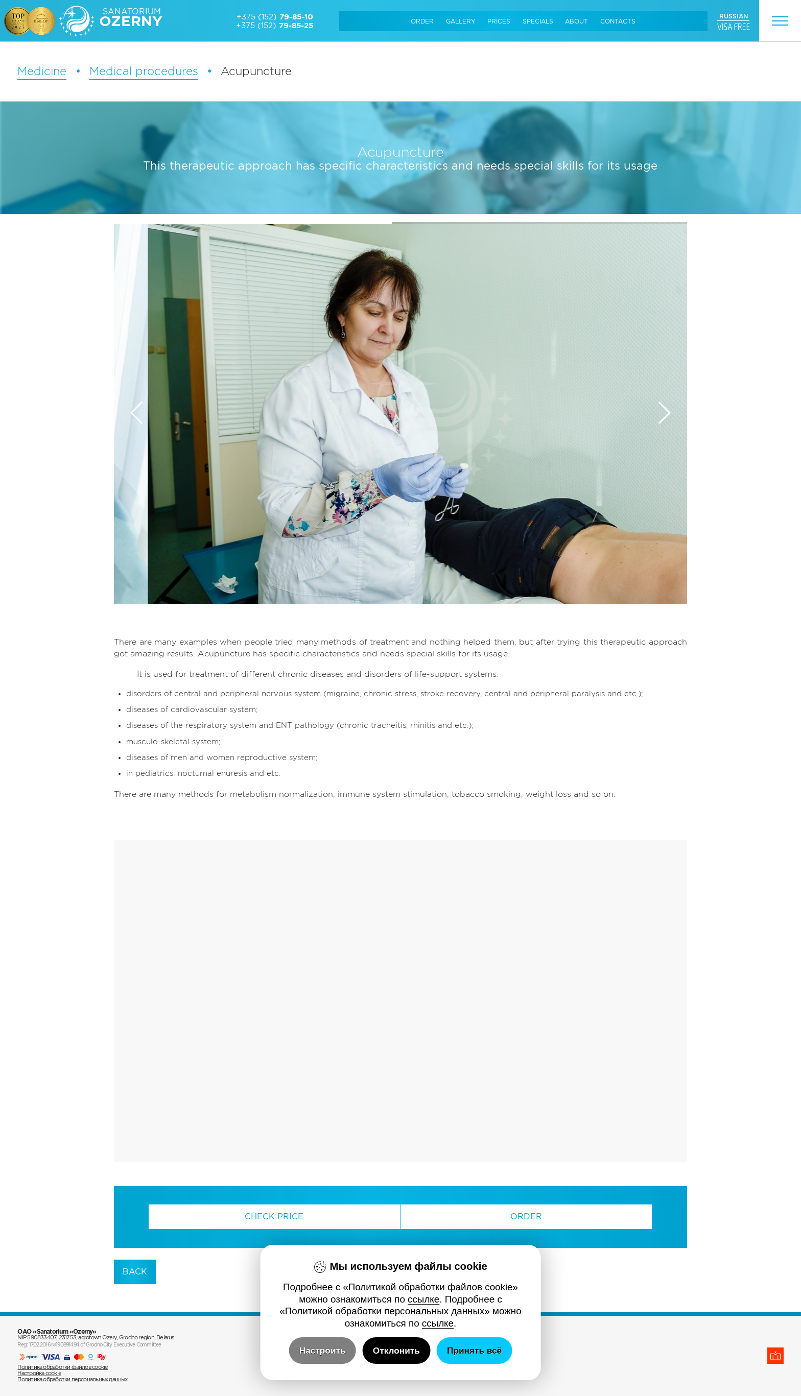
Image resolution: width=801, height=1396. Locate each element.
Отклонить (396, 1350)
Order (422, 21)
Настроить (322, 1350)
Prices (498, 21)
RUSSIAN (733, 16)
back (135, 1271)
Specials (538, 21)
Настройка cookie (39, 1373)
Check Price (274, 1216)
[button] (664, 412)
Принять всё (474, 1350)
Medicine (41, 71)
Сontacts (617, 21)
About (576, 21)
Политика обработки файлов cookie (62, 1367)
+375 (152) (275, 16)
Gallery (461, 21)
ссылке (423, 1299)
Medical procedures (143, 71)
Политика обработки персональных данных (72, 1379)
